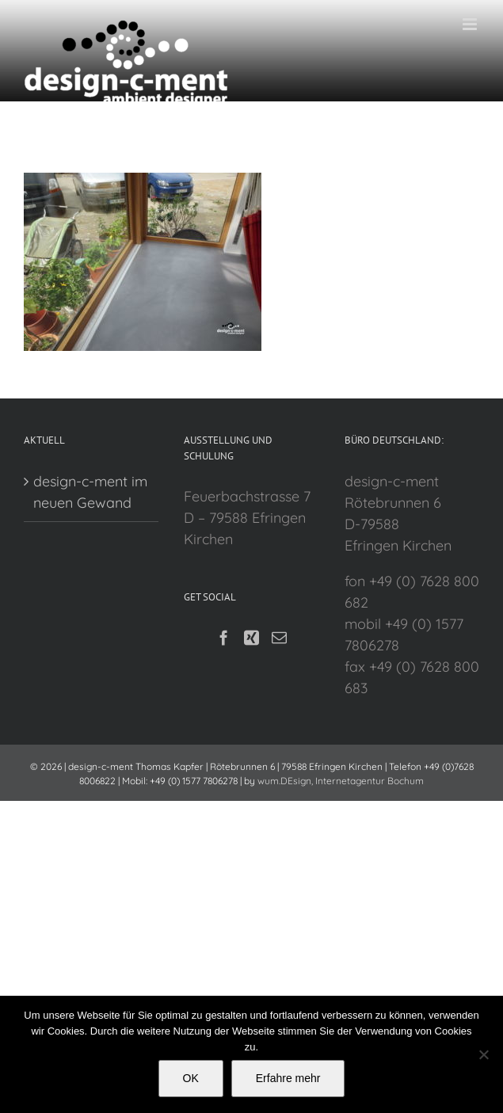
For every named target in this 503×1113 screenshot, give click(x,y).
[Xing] (251, 637)
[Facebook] (223, 637)
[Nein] (483, 1054)
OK (191, 1078)
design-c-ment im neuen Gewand (90, 492)
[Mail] (279, 637)
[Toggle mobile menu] (471, 24)
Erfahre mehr (288, 1078)
